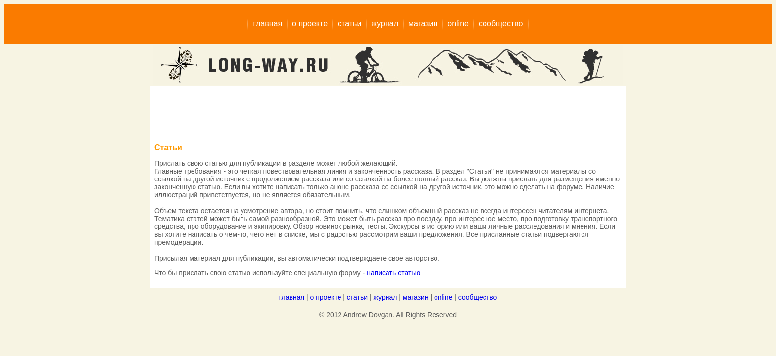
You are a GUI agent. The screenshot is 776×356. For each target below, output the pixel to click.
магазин (416, 297)
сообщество (477, 297)
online (443, 297)
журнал (385, 297)
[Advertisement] (334, 112)
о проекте (325, 297)
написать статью (393, 273)
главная (291, 297)
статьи (357, 297)
